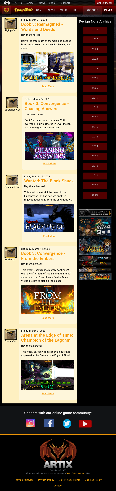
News (42, 3)
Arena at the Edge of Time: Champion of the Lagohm (47, 338)
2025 (95, 39)
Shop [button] (52, 3)
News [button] (52, 10)
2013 (95, 156)
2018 (95, 107)
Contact (57, 485)
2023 (95, 58)
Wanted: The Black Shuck (49, 180)
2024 (95, 49)
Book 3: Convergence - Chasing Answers (47, 106)
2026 (95, 29)
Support (65, 3)
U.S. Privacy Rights (69, 479)
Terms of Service (24, 479)
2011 (95, 175)
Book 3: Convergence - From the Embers (43, 256)
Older (95, 195)
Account (92, 10)
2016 (95, 127)
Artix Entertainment (76, 473)
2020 (95, 87)
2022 (95, 68)
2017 (95, 117)
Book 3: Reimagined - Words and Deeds (42, 27)
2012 (95, 165)
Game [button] (40, 10)
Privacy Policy (46, 479)
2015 (95, 136)
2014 (95, 146)
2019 (95, 97)
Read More (48, 86)
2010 (95, 185)
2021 (95, 78)
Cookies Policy (93, 479)
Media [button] (64, 10)
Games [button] (30, 3)
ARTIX (18, 3)
